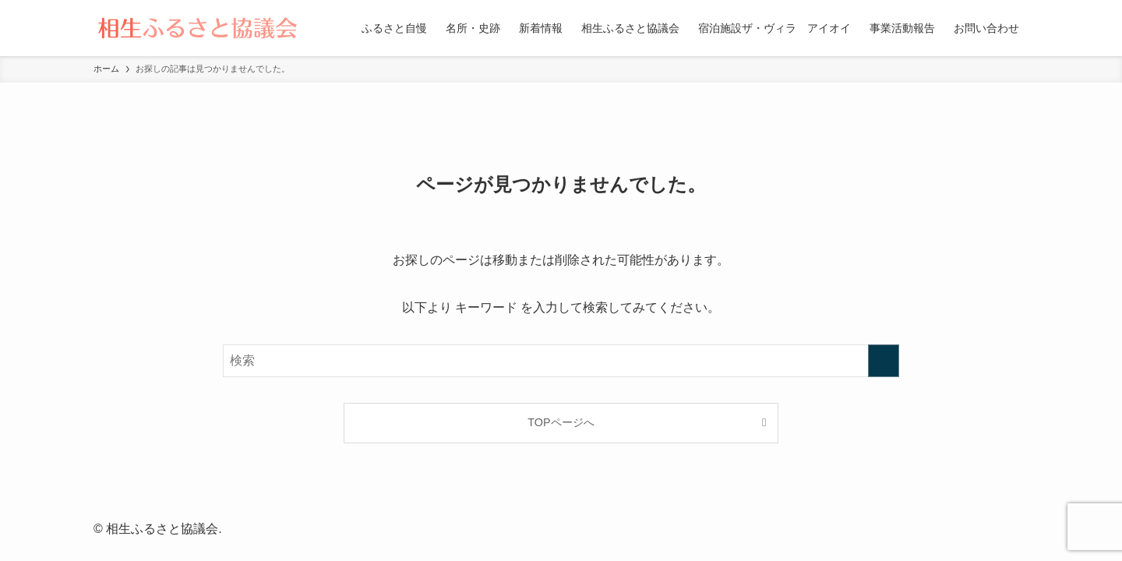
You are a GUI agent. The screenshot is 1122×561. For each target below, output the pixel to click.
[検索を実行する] (883, 360)
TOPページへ (560, 422)
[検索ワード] (561, 360)
